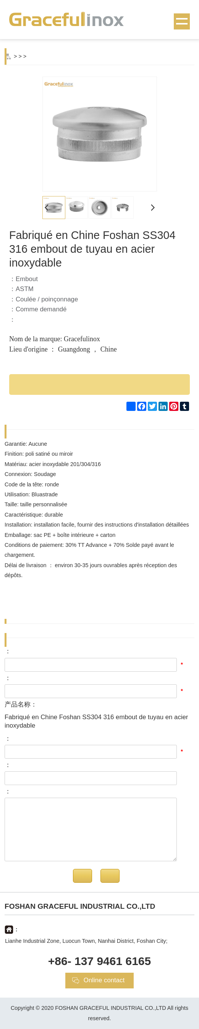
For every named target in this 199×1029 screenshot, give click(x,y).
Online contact (104, 980)
